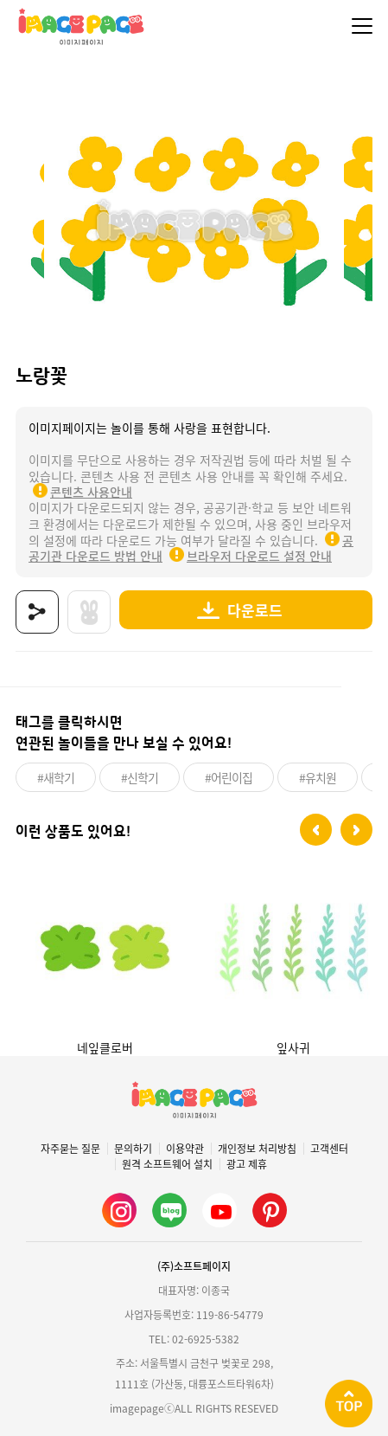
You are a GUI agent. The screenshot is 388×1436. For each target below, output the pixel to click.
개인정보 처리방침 (257, 1148)
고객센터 (329, 1148)
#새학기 (55, 777)
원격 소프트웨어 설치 (167, 1164)
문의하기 (133, 1148)
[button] (316, 830)
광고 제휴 (246, 1164)
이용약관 (185, 1148)
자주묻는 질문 (70, 1148)
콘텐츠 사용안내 (91, 491)
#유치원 (317, 777)
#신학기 (139, 777)
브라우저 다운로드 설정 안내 (259, 555)
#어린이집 (228, 777)
